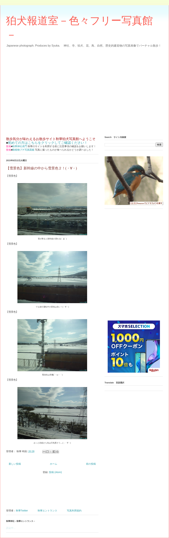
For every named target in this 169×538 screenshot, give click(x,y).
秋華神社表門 (19, 146)
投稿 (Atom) (55, 472)
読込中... (11, 528)
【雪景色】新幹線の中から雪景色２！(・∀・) (41, 168)
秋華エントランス (47, 510)
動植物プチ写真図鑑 (23, 149)
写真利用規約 (74, 510)
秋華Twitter (22, 510)
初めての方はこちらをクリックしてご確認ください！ (47, 143)
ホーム (53, 463)
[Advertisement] (41, 90)
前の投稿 (91, 463)
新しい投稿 (15, 463)
